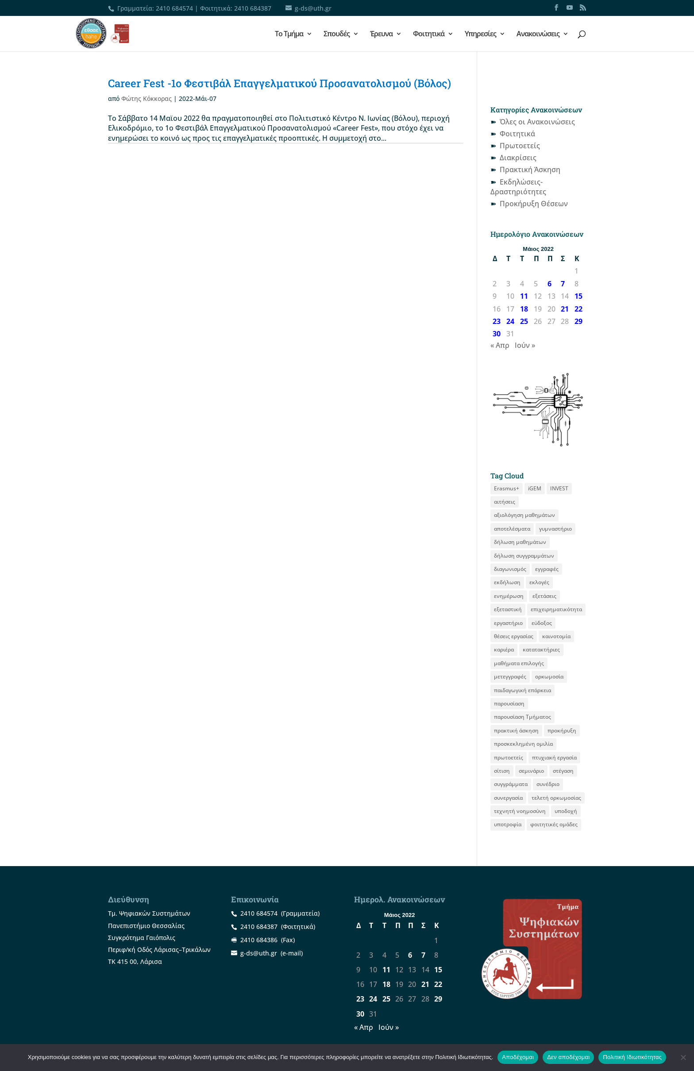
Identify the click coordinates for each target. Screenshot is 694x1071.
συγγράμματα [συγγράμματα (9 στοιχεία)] (511, 784)
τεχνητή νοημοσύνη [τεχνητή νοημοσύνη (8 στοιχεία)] (520, 811)
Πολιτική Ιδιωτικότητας (632, 1057)
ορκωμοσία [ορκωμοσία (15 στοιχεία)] (549, 676)
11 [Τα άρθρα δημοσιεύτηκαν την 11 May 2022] (524, 296)
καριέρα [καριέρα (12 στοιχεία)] (504, 649)
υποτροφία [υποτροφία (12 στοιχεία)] (507, 824)
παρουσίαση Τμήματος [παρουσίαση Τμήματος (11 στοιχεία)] (522, 716)
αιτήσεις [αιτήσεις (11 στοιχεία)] (504, 501)
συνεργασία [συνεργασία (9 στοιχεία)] (508, 797)
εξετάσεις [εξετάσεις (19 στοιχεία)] (544, 596)
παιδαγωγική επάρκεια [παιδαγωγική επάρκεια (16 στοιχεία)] (522, 690)
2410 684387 (252, 8)
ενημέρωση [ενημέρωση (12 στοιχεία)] (509, 596)
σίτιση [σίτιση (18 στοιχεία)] (502, 770)
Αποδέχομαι (518, 1057)
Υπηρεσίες (480, 35)
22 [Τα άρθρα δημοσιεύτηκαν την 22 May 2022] (578, 309)
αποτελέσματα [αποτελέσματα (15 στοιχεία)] (512, 528)
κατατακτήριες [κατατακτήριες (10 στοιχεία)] (541, 649)
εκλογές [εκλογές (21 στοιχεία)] (539, 582)
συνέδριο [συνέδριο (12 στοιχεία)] (547, 784)
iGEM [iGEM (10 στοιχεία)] (534, 488)
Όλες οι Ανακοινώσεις (537, 122)
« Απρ (499, 345)
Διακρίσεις (518, 157)
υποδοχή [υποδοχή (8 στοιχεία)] (566, 811)
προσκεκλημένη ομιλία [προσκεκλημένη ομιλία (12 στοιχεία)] (523, 743)
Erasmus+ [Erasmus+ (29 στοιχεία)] (506, 488)
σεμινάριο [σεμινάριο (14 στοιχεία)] (531, 770)
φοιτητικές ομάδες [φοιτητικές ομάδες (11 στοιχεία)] (554, 824)
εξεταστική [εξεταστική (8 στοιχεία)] (508, 609)
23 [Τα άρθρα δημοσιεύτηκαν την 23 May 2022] (497, 321)
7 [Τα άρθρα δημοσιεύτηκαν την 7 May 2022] (563, 284)
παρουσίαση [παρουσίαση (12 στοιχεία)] (509, 703)
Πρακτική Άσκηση (530, 169)
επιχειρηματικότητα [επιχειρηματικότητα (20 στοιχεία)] (556, 609)
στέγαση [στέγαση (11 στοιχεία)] (563, 770)
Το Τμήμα (289, 35)
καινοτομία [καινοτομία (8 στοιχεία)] (556, 636)
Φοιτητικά (428, 35)
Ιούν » (525, 345)
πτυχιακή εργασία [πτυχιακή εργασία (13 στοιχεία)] (554, 757)
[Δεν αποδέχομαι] (683, 1057)
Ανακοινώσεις (538, 35)
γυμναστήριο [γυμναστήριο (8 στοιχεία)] (555, 528)
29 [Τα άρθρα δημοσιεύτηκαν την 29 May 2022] (578, 321)
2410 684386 (259, 940)
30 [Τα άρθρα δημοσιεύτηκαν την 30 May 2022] (497, 334)
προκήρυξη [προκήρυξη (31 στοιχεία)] (561, 730)
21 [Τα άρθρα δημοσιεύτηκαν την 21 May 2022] (565, 309)
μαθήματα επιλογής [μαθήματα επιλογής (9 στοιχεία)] (519, 663)
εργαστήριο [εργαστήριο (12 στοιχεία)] (508, 623)
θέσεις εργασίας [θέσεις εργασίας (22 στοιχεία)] (513, 636)
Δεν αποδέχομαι (568, 1057)
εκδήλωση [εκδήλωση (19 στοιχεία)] (507, 582)
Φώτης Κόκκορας (146, 98)
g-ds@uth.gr (258, 953)
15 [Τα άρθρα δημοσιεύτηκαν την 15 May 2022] (578, 296)
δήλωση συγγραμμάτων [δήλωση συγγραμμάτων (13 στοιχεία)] (524, 555)
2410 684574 (174, 8)
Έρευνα (381, 35)
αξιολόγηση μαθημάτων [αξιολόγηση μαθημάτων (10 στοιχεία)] (524, 515)
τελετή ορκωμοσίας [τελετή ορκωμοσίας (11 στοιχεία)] (556, 797)
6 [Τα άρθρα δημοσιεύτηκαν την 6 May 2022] (549, 284)
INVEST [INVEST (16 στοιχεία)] (559, 488)
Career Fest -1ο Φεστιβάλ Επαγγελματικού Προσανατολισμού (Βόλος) (279, 83)
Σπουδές (337, 35)
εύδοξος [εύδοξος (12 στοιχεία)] (542, 623)
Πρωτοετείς (520, 145)
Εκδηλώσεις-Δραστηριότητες (518, 186)
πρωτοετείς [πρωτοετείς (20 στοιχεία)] (508, 757)
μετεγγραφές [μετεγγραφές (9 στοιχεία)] (510, 676)
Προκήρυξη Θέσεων (534, 203)
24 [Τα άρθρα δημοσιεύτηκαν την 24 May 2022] (510, 321)
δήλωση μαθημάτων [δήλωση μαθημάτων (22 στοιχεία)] (520, 542)
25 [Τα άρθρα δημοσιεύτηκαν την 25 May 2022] (524, 321)
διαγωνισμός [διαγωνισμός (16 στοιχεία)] (510, 569)
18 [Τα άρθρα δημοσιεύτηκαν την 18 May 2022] (524, 309)
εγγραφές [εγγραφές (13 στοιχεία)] (547, 569)
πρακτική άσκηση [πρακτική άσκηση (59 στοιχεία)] (516, 730)
